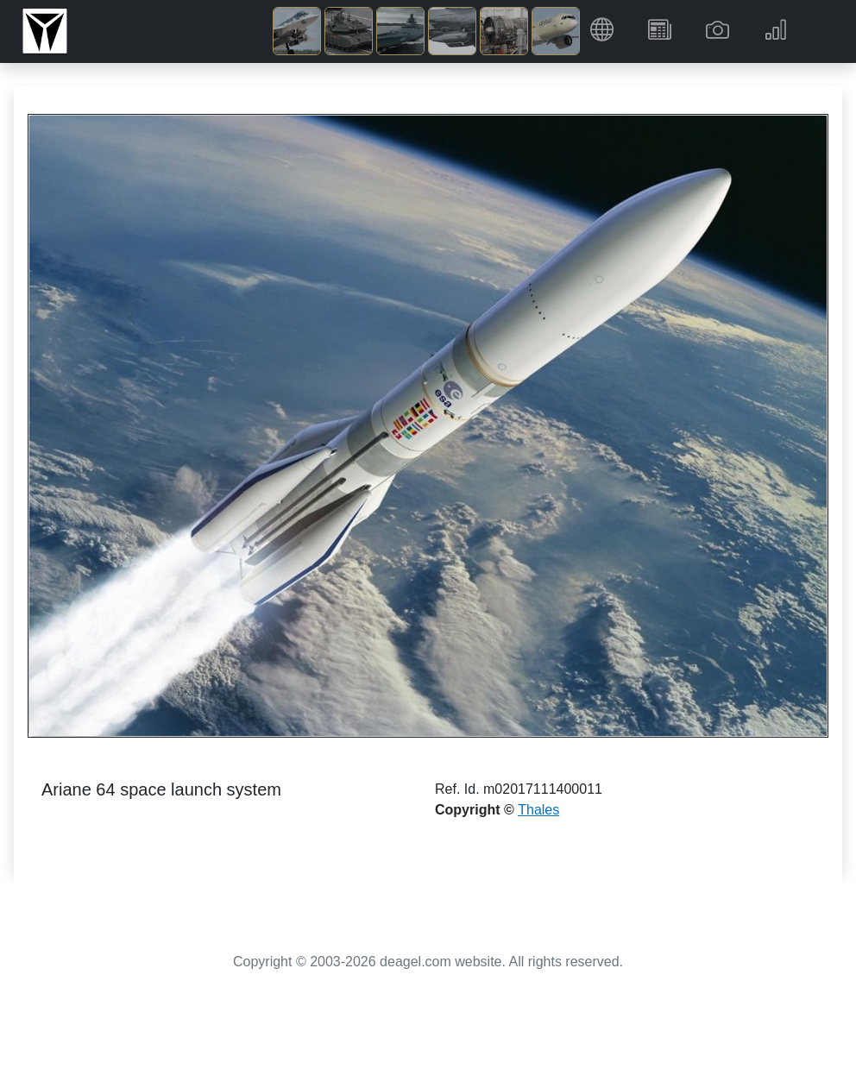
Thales (538, 809)
